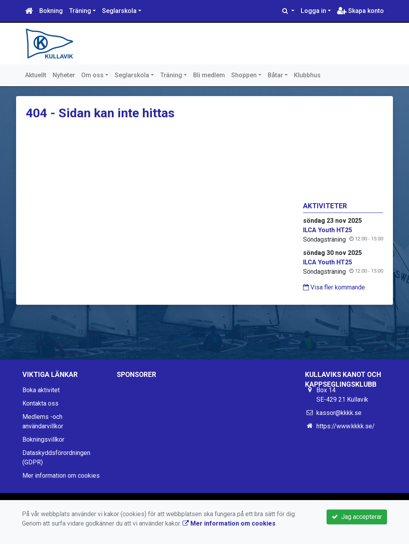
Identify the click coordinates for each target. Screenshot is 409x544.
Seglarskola (119, 11)
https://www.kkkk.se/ (345, 426)
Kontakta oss (40, 403)
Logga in (313, 11)
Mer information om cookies (61, 475)
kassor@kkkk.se (339, 413)
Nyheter (64, 75)
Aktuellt (35, 75)
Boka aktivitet (41, 390)
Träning (80, 11)
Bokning (51, 11)
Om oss (92, 75)
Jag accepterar (357, 516)
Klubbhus (307, 75)
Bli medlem (209, 75)
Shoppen (244, 75)
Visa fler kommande (334, 287)
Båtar (275, 75)
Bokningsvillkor (43, 439)
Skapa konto (360, 11)
